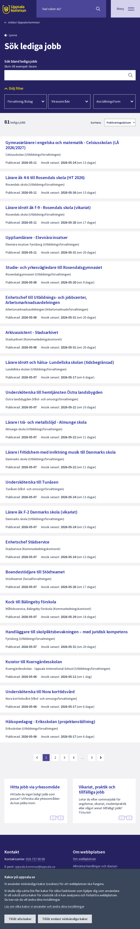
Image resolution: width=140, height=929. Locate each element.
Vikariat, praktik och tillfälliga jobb (97, 789)
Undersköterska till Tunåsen (31, 482)
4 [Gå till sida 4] (73, 757)
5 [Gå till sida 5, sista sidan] (92, 757)
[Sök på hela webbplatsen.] (65, 9)
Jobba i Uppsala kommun (24, 22)
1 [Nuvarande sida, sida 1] (46, 757)
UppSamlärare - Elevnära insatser (36, 237)
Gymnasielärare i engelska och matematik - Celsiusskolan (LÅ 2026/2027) (62, 145)
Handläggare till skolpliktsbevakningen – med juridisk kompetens (66, 632)
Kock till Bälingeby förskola (30, 602)
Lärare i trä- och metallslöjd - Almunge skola (46, 422)
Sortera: (96, 122)
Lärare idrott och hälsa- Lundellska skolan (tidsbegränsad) (59, 362)
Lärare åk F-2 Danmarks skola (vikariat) (41, 512)
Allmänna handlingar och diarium (95, 866)
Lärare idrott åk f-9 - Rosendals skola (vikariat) (48, 207)
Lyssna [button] (13, 35)
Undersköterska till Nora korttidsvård (40, 691)
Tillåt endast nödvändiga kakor (65, 919)
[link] (37, 757)
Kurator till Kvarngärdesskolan (33, 661)
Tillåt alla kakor (20, 919)
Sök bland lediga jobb (20, 61)
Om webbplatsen (84, 859)
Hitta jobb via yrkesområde (35, 787)
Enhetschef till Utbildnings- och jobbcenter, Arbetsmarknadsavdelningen (46, 299)
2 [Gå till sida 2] (55, 757)
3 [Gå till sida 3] (64, 757)
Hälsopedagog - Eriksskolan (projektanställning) (50, 721)
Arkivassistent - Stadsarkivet (31, 332)
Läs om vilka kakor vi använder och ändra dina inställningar (44, 906)
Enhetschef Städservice (27, 542)
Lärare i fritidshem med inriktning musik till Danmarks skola (60, 452)
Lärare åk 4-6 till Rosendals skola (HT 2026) (45, 177)
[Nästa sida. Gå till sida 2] (100, 757)
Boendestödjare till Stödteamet (35, 572)
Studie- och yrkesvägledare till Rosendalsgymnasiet (53, 267)
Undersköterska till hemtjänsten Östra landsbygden (54, 392)
